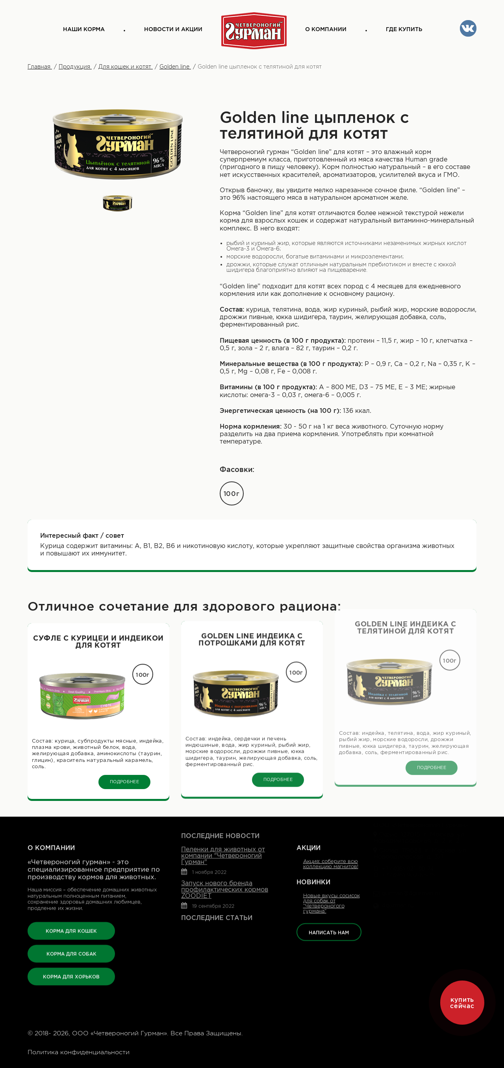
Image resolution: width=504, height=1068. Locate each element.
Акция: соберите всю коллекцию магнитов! (330, 830)
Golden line (175, 66)
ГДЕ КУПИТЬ (404, 29)
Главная (40, 66)
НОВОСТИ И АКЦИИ (173, 29)
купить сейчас (462, 1002)
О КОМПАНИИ (325, 29)
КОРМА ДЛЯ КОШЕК (71, 896)
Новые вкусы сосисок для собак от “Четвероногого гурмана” (331, 869)
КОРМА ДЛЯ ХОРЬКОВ (71, 942)
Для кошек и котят (125, 66)
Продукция (75, 66)
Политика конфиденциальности (79, 1052)
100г (232, 493)
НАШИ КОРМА (84, 29)
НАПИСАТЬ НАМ (329, 898)
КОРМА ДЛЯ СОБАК (71, 919)
